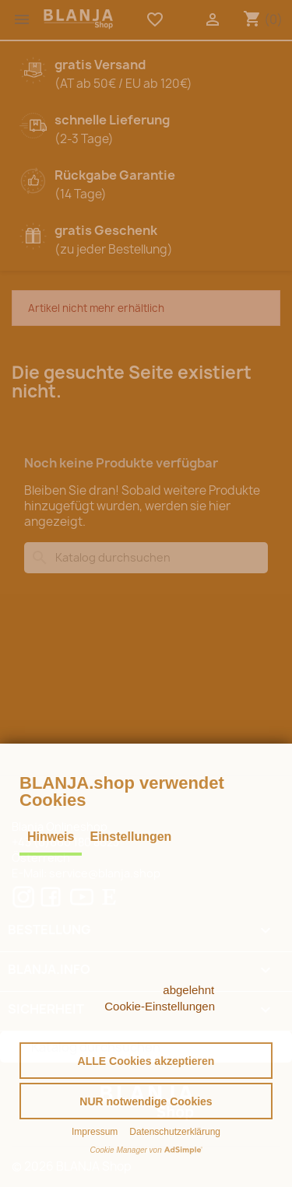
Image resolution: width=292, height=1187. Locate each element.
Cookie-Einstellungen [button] (159, 1006)
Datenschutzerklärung (174, 1131)
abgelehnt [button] (188, 989)
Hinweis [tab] (50, 836)
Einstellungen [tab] (130, 836)
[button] (146, 1060)
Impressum (95, 1131)
